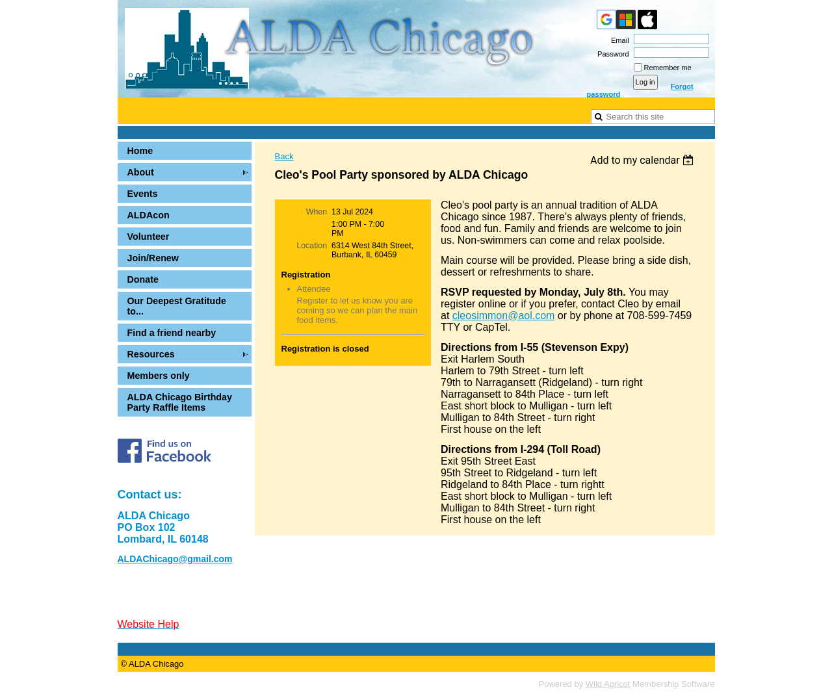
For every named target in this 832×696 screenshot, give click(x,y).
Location (311, 245)
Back (284, 156)
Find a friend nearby (171, 333)
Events (142, 193)
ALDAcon (148, 215)
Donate (143, 279)
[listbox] (643, 160)
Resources (151, 354)
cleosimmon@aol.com (503, 315)
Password (611, 54)
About (140, 172)
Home (140, 151)
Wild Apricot (608, 684)
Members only (158, 375)
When (316, 211)
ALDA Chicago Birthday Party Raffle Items (180, 402)
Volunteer (148, 236)
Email (617, 40)
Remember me (668, 67)
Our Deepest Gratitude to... (177, 306)
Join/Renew (153, 258)
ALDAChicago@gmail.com (175, 559)
